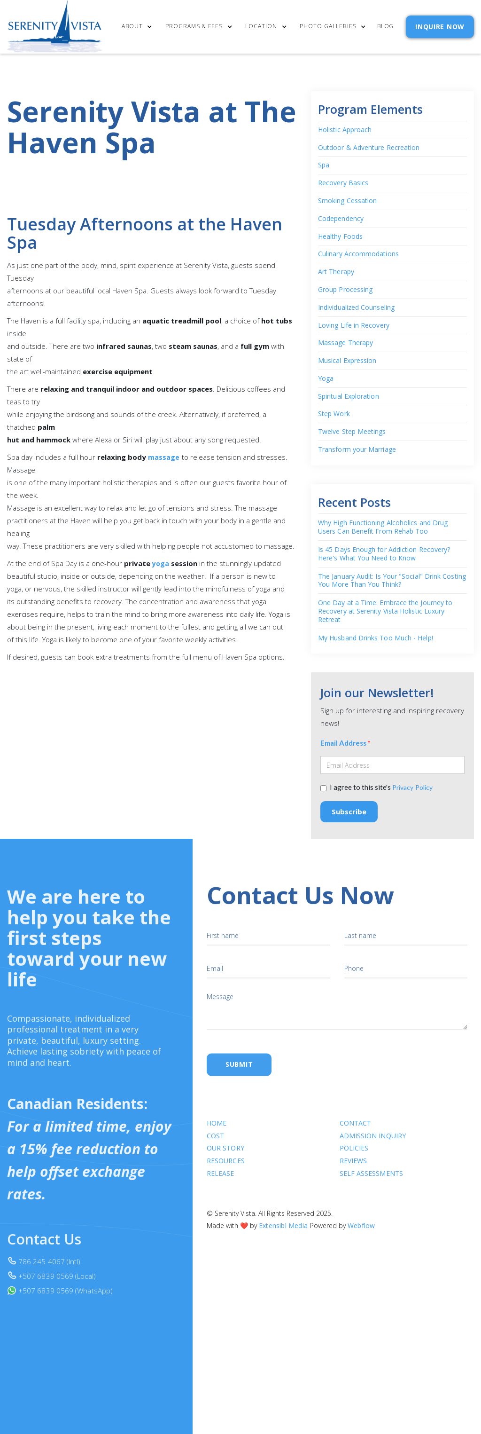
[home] (55, 27)
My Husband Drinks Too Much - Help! (375, 637)
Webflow (361, 1233)
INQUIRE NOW (440, 26)
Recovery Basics (343, 183)
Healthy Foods (340, 237)
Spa (323, 165)
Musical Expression (347, 361)
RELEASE (220, 1181)
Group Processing (345, 290)
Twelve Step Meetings (352, 432)
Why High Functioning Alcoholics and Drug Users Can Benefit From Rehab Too (383, 527)
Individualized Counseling (356, 308)
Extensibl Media (283, 1233)
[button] (142, 27)
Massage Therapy (345, 343)
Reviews (353, 1169)
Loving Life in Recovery (353, 326)
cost (215, 1144)
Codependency (341, 219)
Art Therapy (336, 272)
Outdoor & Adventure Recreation (368, 148)
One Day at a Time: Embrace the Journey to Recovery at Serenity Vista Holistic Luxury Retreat (385, 611)
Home (216, 1131)
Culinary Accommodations (358, 254)
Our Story (225, 1156)
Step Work (334, 414)
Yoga (326, 379)
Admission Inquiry (372, 1144)
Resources (226, 1169)
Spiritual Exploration (348, 397)
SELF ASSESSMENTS (371, 1181)
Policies (353, 1156)
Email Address (345, 743)
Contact (355, 1131)
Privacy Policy (412, 788)
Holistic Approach (345, 130)
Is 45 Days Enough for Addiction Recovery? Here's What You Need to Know (384, 553)
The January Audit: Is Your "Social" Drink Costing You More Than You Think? (392, 580)
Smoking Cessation (347, 201)
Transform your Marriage (357, 450)
